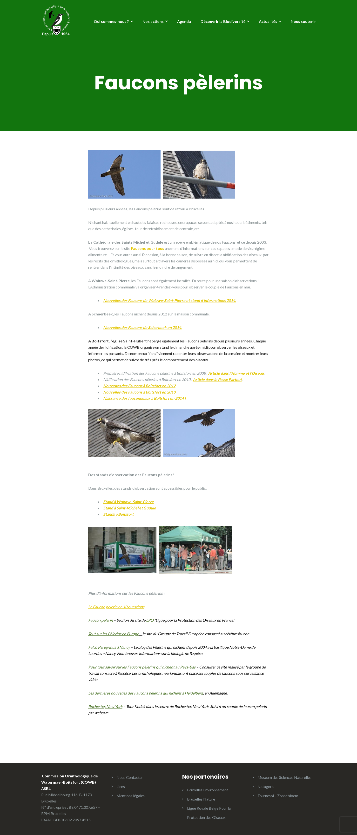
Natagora (265, 786)
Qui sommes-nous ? (111, 21)
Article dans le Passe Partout (217, 379)
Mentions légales (130, 795)
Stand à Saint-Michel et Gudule (129, 508)
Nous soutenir (303, 21)
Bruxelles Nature (201, 799)
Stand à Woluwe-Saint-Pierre (128, 501)
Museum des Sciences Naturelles (284, 777)
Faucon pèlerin (100, 620)
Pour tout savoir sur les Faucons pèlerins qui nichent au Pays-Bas (141, 667)
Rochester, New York (105, 706)
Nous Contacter (129, 777)
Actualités (268, 21)
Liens (120, 786)
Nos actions (153, 21)
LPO (150, 620)
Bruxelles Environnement (207, 790)
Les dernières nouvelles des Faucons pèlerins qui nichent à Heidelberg (145, 693)
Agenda (184, 21)
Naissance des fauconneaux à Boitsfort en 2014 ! (144, 398)
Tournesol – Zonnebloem (277, 795)
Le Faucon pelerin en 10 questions (116, 606)
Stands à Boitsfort (118, 514)
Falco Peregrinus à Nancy (109, 647)
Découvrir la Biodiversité (223, 21)
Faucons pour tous (147, 248)
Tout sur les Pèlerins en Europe (113, 633)
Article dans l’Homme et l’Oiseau (236, 373)
